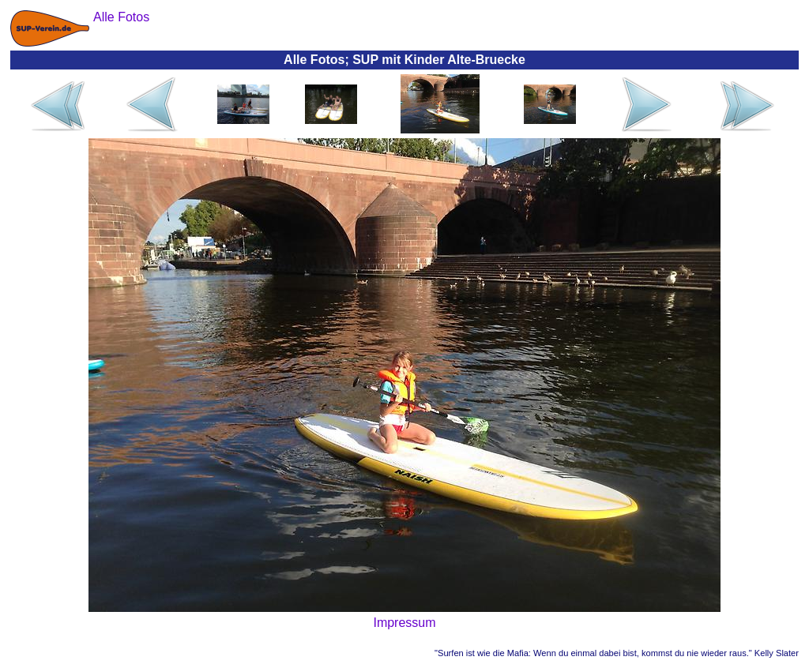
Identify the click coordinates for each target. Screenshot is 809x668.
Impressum (404, 622)
